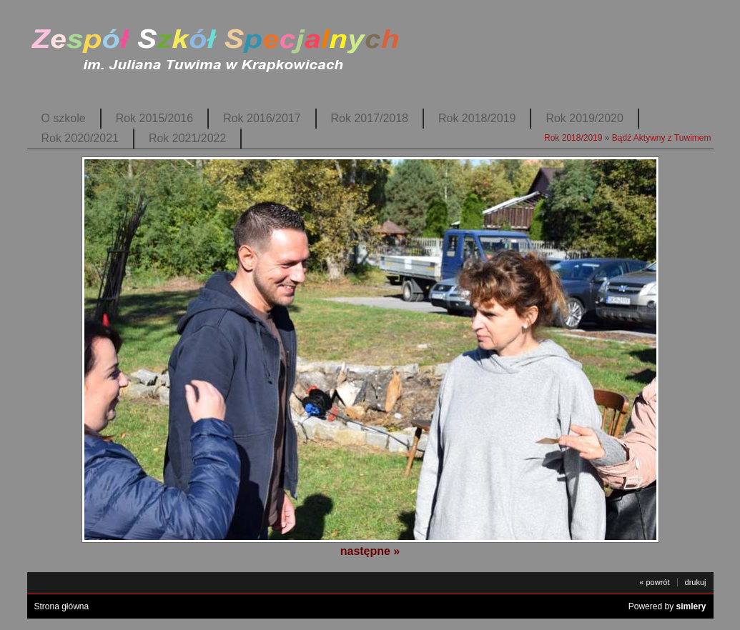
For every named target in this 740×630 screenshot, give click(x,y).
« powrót (654, 582)
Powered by (667, 606)
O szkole (63, 118)
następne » (370, 551)
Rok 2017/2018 (369, 118)
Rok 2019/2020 (584, 118)
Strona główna (61, 606)
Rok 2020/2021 (80, 138)
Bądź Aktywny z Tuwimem (661, 138)
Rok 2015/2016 (154, 118)
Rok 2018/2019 (476, 118)
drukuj (695, 582)
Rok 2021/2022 (187, 138)
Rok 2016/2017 (261, 118)
